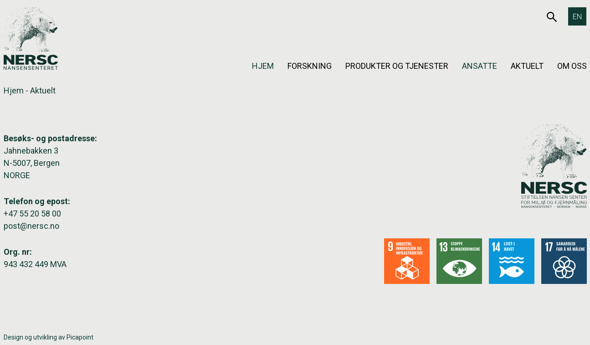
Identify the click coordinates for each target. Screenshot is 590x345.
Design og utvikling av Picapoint (48, 337)
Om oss (572, 66)
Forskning (309, 66)
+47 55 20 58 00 (32, 213)
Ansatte (479, 66)
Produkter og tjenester (396, 66)
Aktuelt (527, 66)
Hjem (263, 66)
